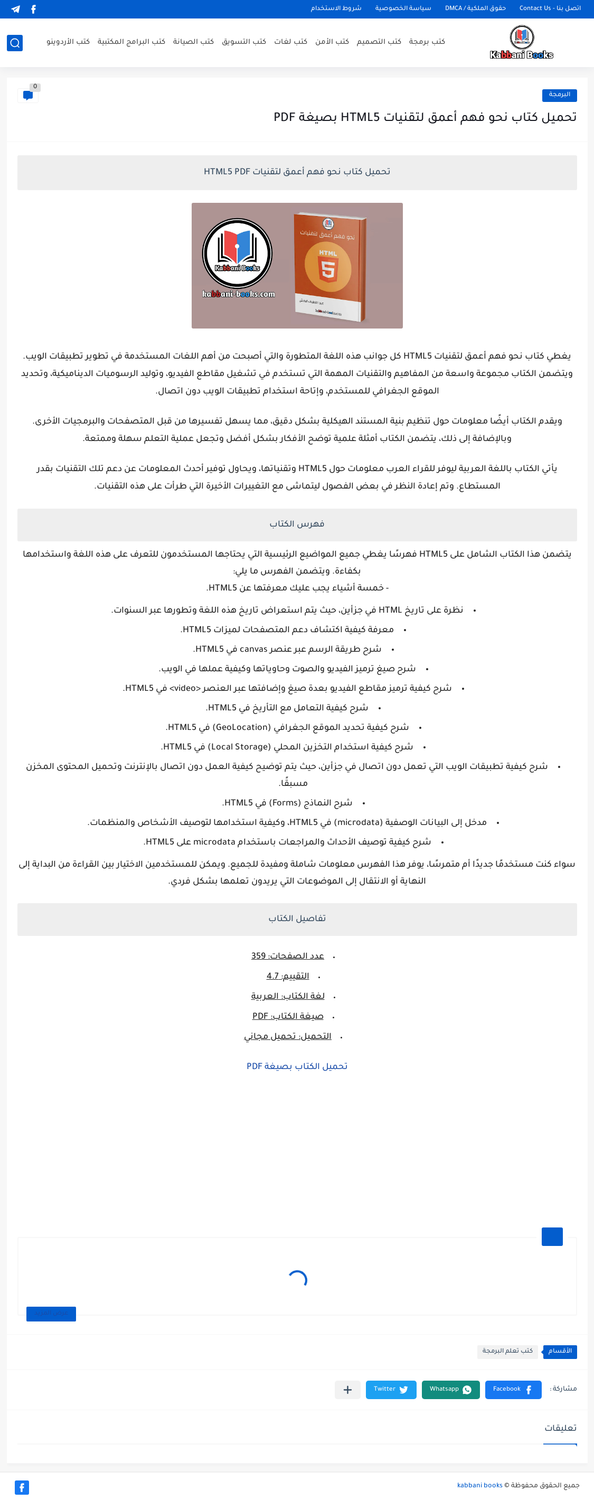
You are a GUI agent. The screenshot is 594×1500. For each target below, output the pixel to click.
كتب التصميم (379, 42)
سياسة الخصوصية (403, 9)
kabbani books (480, 1486)
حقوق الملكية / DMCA (475, 9)
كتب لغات (290, 42)
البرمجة (559, 95)
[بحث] (15, 43)
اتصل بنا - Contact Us (550, 9)
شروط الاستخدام (336, 9)
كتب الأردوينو (68, 42)
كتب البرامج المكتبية (131, 42)
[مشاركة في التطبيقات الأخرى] (348, 1390)
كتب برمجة (427, 42)
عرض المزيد (51, 1313)
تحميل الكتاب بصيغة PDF (297, 1067)
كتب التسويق (244, 42)
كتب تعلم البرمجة (508, 1351)
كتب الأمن (332, 42)
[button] (513, 1390)
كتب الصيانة (193, 42)
